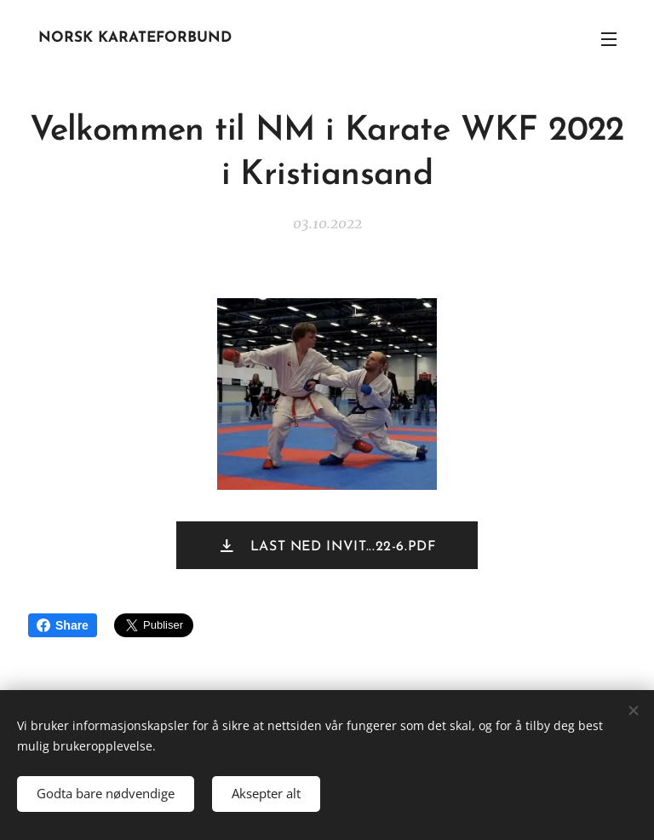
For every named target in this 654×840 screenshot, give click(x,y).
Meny (609, 39)
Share (63, 625)
